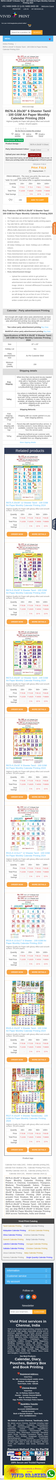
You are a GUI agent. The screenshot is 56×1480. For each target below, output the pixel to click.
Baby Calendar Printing (33, 1253)
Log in (26, 9)
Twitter (28, 1297)
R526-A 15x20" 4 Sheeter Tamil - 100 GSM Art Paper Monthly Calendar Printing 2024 (26, 1029)
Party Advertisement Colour (17, 149)
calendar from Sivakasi (14, 1168)
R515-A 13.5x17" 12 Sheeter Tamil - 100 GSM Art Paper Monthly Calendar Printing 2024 (28, 854)
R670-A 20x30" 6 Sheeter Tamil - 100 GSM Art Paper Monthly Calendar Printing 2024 (26, 766)
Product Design (12, 144)
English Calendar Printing (34, 1226)
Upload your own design (16, 154)
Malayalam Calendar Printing (14, 1230)
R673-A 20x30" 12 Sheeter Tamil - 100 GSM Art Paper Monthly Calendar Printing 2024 (27, 679)
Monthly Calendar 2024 (15, 1171)
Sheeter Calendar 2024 (35, 1174)
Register (16, 9)
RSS (34, 1297)
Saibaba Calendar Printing (13, 1248)
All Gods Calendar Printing (38, 1230)
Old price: (37, 164)
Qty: (11, 199)
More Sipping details (28, 442)
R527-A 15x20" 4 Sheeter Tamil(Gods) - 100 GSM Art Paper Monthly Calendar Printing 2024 (27, 1118)
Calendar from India (13, 1165)
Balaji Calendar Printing (35, 1239)
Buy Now (44, 327)
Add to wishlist (18, 135)
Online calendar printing (36, 1165)
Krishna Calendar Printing (34, 1235)
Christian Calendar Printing (36, 1248)
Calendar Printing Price (37, 1168)
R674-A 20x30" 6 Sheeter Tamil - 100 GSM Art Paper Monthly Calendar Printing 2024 (26, 591)
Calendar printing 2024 (37, 1171)
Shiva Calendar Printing (12, 1235)
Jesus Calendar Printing (12, 1253)
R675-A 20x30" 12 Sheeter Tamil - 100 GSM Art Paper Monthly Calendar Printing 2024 (27, 504)
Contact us (54, 228)
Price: (34, 167)
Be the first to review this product (28, 131)
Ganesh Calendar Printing (13, 1239)
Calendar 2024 (15, 1174)
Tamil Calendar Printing (12, 1226)
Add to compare (29, 134)
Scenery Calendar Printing (13, 1257)
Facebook (22, 1297)
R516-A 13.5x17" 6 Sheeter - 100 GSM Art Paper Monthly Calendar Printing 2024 (26, 941)
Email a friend (42, 134)
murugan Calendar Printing (36, 1244)
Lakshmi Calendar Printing (13, 1244)
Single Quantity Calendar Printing (39, 1257)
